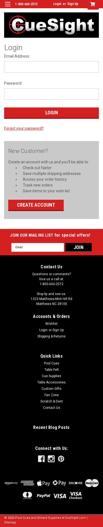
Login (57, 4)
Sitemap (10, 522)
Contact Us (51, 408)
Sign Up (72, 4)
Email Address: (17, 56)
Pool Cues (51, 363)
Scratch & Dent (51, 401)
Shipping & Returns (51, 336)
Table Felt (51, 370)
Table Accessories (51, 382)
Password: (13, 83)
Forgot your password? (24, 128)
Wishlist (51, 324)
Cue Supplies (51, 376)
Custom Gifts (51, 389)
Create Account (36, 205)
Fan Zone (51, 395)
